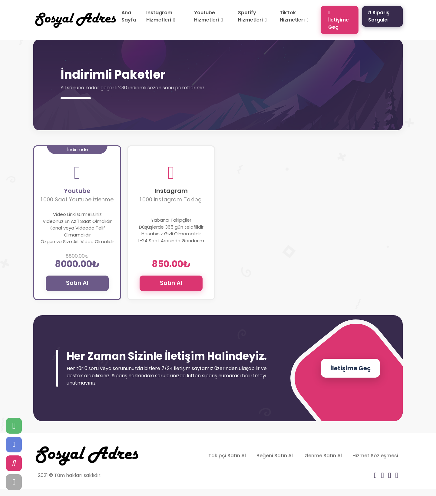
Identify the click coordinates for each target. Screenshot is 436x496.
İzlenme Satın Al (322, 455)
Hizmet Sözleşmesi (375, 455)
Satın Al (77, 283)
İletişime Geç (338, 20)
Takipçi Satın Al (227, 455)
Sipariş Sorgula (378, 16)
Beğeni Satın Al (274, 455)
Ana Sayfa (128, 16)
